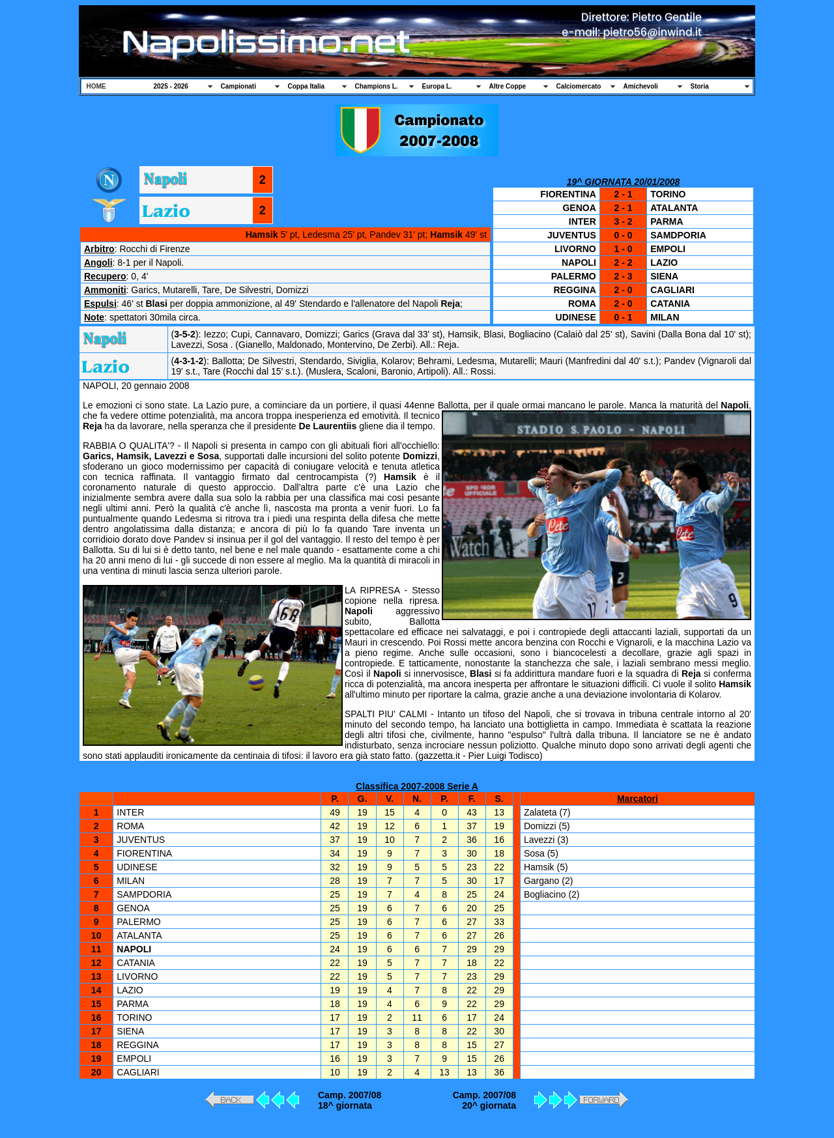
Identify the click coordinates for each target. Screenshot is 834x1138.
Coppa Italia (306, 86)
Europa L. (437, 86)
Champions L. (376, 86)
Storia (700, 86)
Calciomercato (578, 86)
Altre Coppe (507, 86)
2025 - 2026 (171, 86)
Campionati (238, 86)
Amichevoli (641, 86)
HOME (96, 86)
